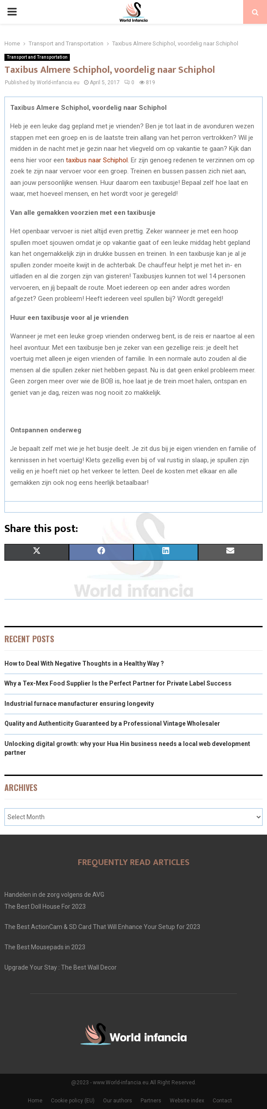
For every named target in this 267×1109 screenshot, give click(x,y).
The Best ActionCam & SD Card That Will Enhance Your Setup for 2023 (102, 926)
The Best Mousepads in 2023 (44, 947)
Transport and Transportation (37, 57)
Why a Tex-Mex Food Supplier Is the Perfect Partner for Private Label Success (118, 683)
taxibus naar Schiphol (97, 160)
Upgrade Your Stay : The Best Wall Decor (60, 967)
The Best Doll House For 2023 (45, 906)
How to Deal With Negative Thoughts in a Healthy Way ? (84, 663)
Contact (222, 1101)
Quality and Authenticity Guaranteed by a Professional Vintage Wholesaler (112, 723)
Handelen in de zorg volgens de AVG (54, 894)
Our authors (117, 1101)
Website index (187, 1101)
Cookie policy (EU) (73, 1101)
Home (35, 1101)
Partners (151, 1101)
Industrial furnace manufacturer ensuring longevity (79, 703)
